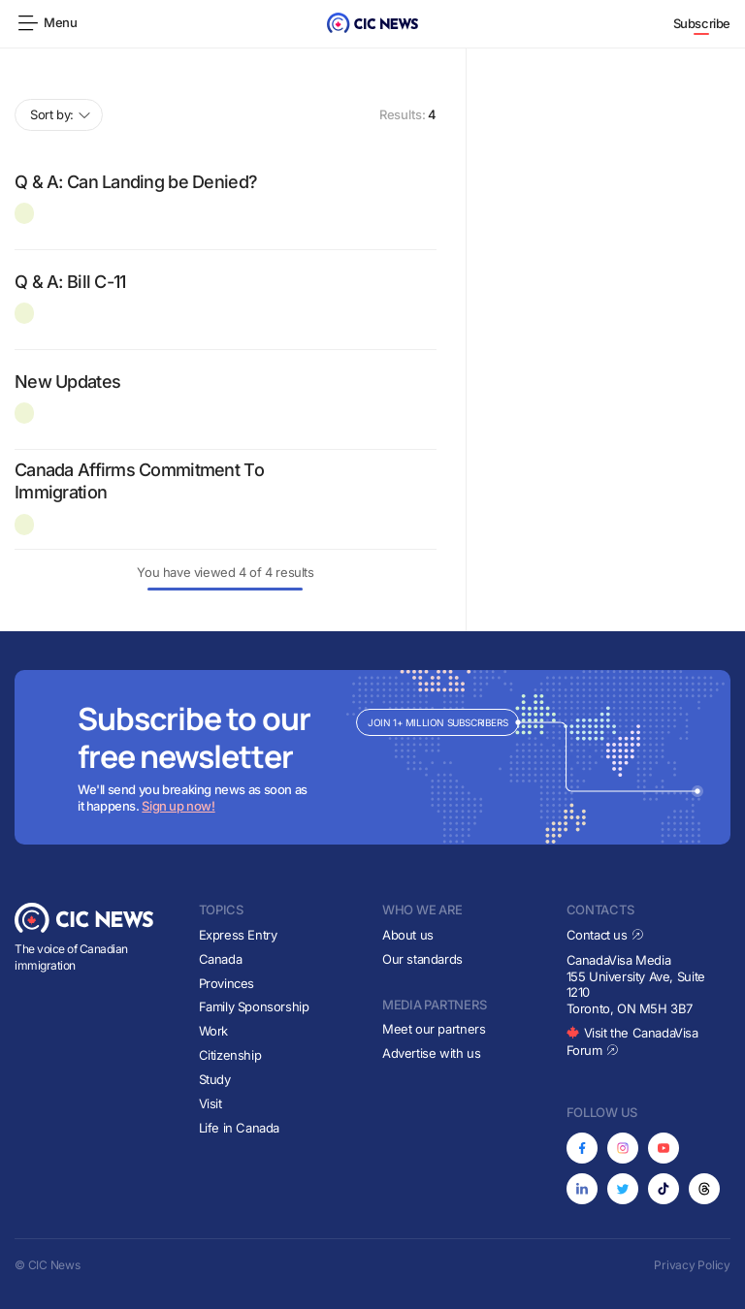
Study (215, 1079)
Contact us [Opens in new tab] (606, 934)
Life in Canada (239, 1127)
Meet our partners (433, 1029)
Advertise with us (431, 1053)
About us (408, 934)
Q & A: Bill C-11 (70, 281)
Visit (210, 1103)
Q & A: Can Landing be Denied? (136, 182)
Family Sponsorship (254, 1006)
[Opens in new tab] (582, 1148)
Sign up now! (178, 806)
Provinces (227, 983)
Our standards (422, 959)
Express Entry (238, 934)
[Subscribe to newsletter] (372, 757)
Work (213, 1030)
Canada (221, 959)
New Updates (67, 381)
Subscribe (702, 23)
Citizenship (230, 1055)
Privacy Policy (692, 1265)
